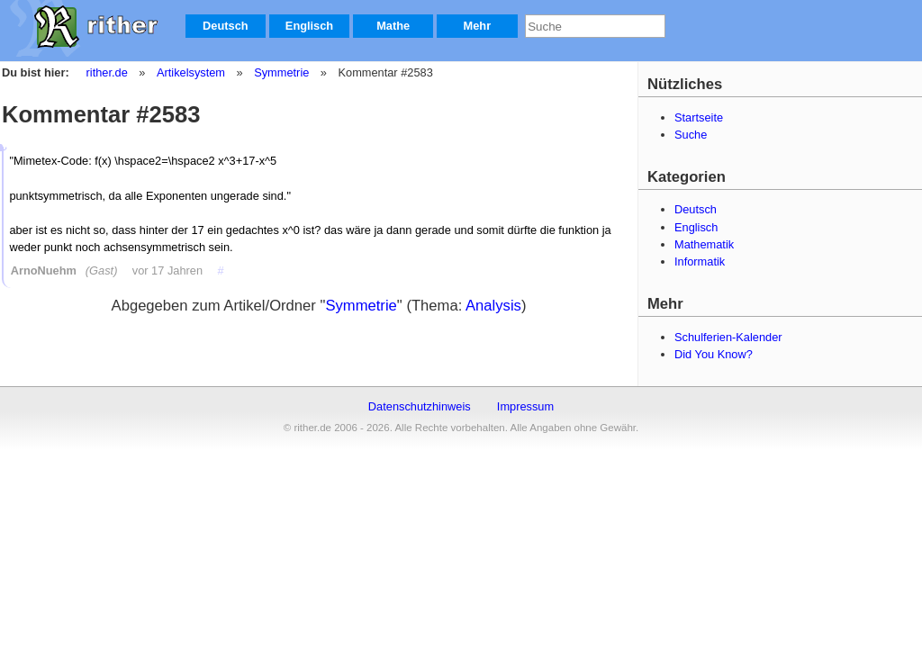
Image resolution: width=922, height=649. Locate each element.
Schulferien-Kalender (728, 337)
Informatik (699, 261)
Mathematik (704, 244)
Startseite (698, 117)
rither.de (107, 72)
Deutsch (226, 25)
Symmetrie (280, 72)
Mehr (478, 25)
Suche (690, 134)
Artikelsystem (190, 72)
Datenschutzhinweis (419, 406)
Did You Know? (713, 354)
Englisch (309, 25)
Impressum (525, 406)
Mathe (393, 25)
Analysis (493, 305)
